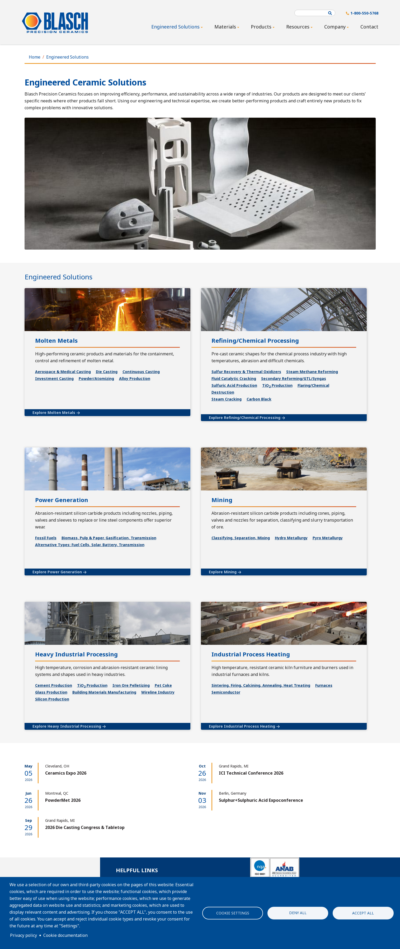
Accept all (363, 912)
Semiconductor (225, 692)
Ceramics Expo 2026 (65, 773)
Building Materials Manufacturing (104, 692)
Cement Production (53, 685)
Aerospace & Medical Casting (63, 371)
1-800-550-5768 (364, 13)
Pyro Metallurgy (328, 537)
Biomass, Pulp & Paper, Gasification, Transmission (109, 537)
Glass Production (51, 692)
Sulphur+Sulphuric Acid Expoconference (261, 800)
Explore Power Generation (57, 571)
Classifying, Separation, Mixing (240, 537)
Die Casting (106, 371)
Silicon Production (52, 699)
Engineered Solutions (67, 57)
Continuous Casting (141, 371)
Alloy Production (134, 378)
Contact (369, 26)
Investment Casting (54, 378)
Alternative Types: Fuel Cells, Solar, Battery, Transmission (89, 544)
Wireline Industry (158, 692)
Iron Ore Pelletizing (131, 685)
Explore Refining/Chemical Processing (244, 417)
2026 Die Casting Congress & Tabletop (85, 827)
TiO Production (92, 685)
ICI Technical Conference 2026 (251, 773)
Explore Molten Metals (53, 412)
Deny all (298, 912)
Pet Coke (163, 685)
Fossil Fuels (46, 537)
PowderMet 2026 (63, 800)
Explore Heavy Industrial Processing (66, 726)
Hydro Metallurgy (291, 537)
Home (34, 57)
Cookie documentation (65, 935)
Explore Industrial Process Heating (242, 726)
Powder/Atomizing (96, 378)
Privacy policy (23, 935)
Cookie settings (232, 912)
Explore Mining (223, 571)
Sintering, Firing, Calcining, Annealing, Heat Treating (260, 685)
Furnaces (323, 685)
